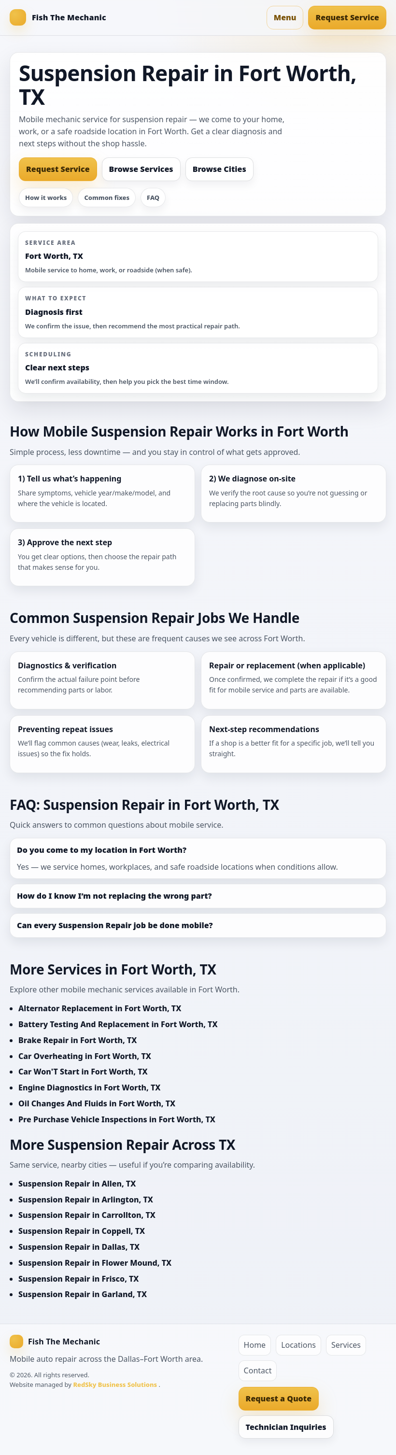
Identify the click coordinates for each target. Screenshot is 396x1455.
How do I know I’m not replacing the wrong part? (114, 895)
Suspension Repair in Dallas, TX (79, 1247)
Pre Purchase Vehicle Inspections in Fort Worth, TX (116, 1119)
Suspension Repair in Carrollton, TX (87, 1215)
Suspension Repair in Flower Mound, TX (94, 1262)
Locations (298, 1345)
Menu (285, 17)
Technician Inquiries (286, 1427)
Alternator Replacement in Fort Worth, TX (99, 1008)
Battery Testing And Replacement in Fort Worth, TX (118, 1024)
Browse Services (141, 169)
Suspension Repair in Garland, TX (82, 1294)
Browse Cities (219, 169)
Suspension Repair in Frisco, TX (78, 1278)
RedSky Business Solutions (115, 1384)
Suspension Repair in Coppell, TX (81, 1231)
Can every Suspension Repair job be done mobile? (115, 925)
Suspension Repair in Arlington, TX (85, 1199)
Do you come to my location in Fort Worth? (101, 850)
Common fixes (106, 197)
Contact (258, 1370)
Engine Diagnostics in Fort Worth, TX (89, 1087)
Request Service (347, 17)
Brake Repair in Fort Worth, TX (77, 1040)
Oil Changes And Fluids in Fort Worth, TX (96, 1103)
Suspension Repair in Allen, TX (77, 1183)
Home (255, 1345)
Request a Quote (278, 1398)
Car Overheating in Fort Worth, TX (84, 1056)
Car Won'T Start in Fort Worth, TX (83, 1071)
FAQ (153, 197)
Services (346, 1345)
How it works (46, 197)
